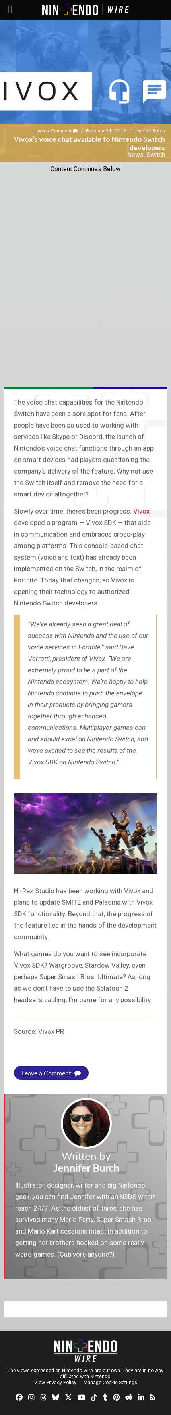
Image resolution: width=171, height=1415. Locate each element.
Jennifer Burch (149, 131)
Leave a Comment (56, 131)
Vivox (141, 511)
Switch (155, 154)
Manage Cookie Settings (110, 1382)
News (135, 154)
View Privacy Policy (55, 1382)
